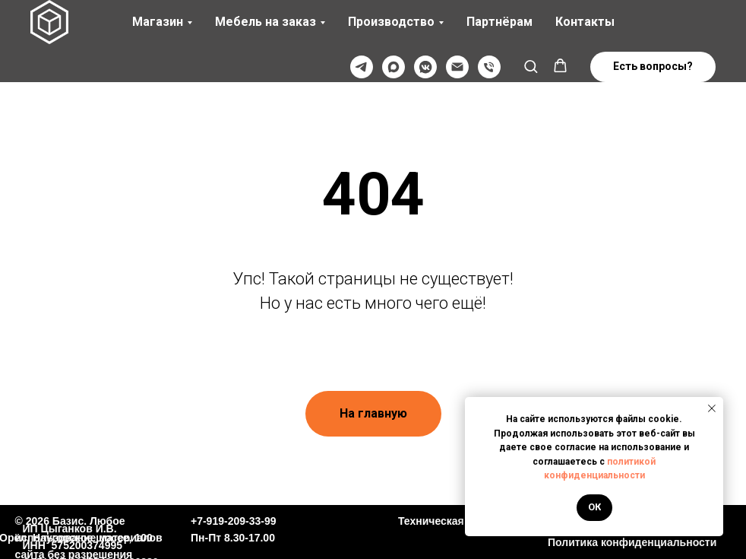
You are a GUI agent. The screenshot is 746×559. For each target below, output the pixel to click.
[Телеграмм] (361, 67)
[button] (530, 66)
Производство (391, 21)
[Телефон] (489, 67)
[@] (457, 67)
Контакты (585, 21)
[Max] (393, 67)
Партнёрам (499, 21)
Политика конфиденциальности (632, 542)
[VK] (425, 67)
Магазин (157, 21)
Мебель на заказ (265, 21)
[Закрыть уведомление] (711, 408)
